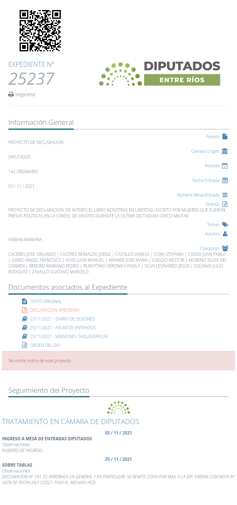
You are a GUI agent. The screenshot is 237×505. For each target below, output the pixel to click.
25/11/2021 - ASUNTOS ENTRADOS (63, 328)
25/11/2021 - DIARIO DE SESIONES (62, 319)
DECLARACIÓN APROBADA (55, 310)
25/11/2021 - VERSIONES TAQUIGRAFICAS (69, 336)
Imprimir (22, 94)
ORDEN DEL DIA (45, 345)
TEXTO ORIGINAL (46, 301)
